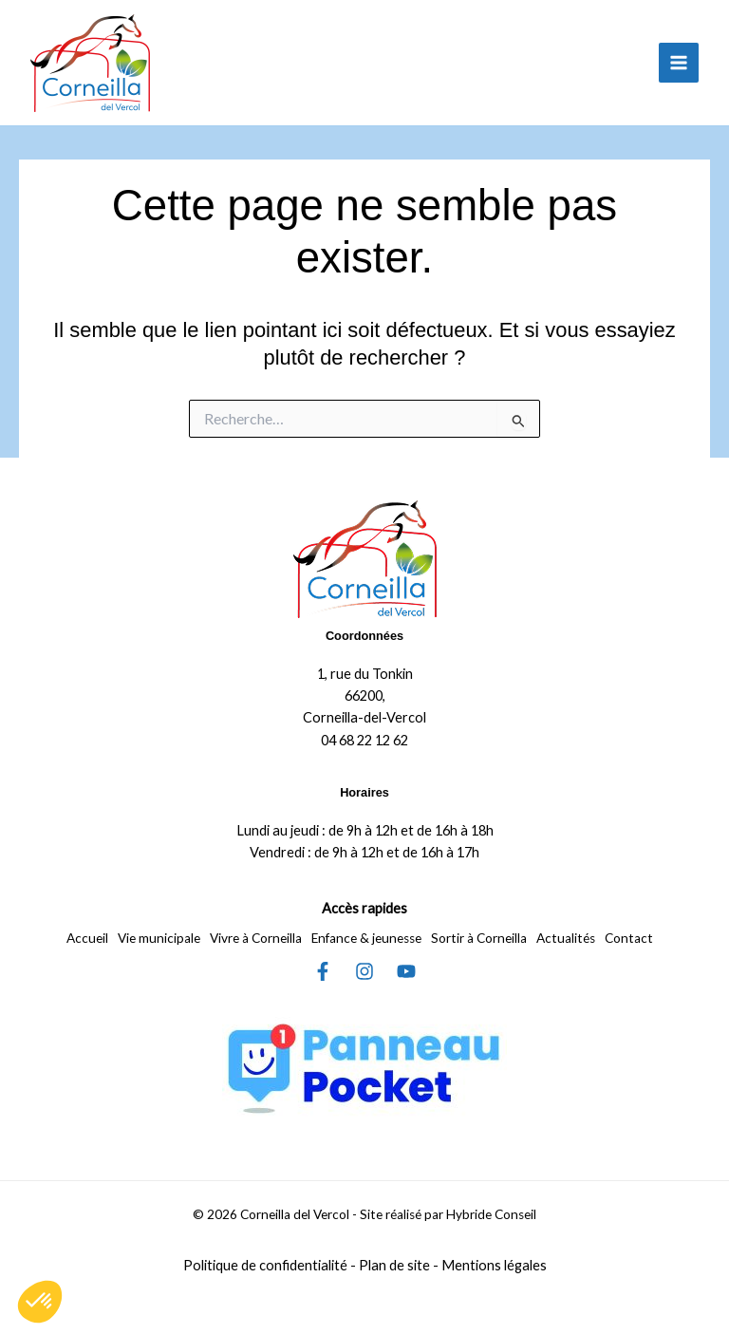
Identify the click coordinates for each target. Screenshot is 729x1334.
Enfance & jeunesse (366, 938)
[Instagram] (364, 971)
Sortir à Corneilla (479, 938)
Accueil (87, 938)
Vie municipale (159, 938)
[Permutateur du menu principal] (679, 63)
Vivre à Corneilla (256, 938)
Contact (629, 938)
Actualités (565, 938)
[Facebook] (322, 971)
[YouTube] (406, 971)
